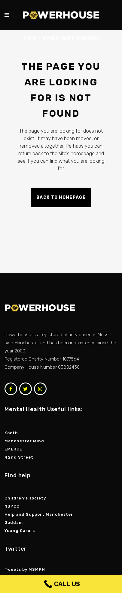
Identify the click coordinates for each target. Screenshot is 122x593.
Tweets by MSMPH (25, 569)
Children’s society (26, 498)
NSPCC (13, 506)
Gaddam (14, 522)
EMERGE (13, 449)
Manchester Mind (24, 441)
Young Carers (20, 530)
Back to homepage (61, 197)
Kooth (11, 433)
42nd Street (19, 457)
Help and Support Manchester (39, 514)
